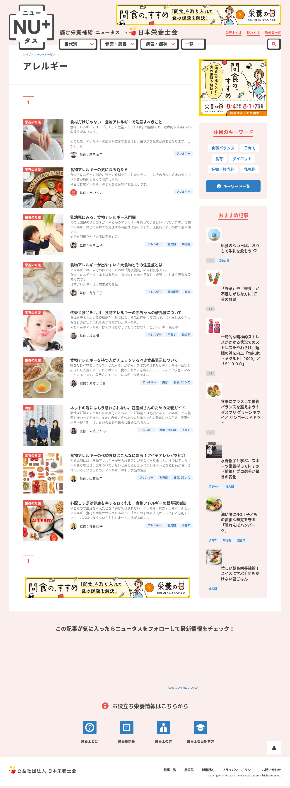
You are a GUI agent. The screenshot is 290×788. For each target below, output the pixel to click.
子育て (172, 347)
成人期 (230, 399)
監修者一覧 (273, 33)
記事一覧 (174, 771)
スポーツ (214, 399)
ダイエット (242, 158)
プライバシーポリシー (239, 771)
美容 (165, 395)
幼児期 (186, 250)
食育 (187, 298)
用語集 (192, 771)
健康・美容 (116, 44)
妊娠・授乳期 (168, 442)
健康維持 (173, 298)
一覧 (189, 44)
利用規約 (210, 771)
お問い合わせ (271, 771)
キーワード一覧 (43, 55)
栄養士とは (234, 33)
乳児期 (172, 250)
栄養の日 (223, 246)
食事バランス (182, 395)
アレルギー (183, 157)
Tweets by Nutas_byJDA (182, 689)
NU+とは (253, 33)
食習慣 (241, 434)
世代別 (70, 44)
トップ (27, 55)
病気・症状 (156, 44)
